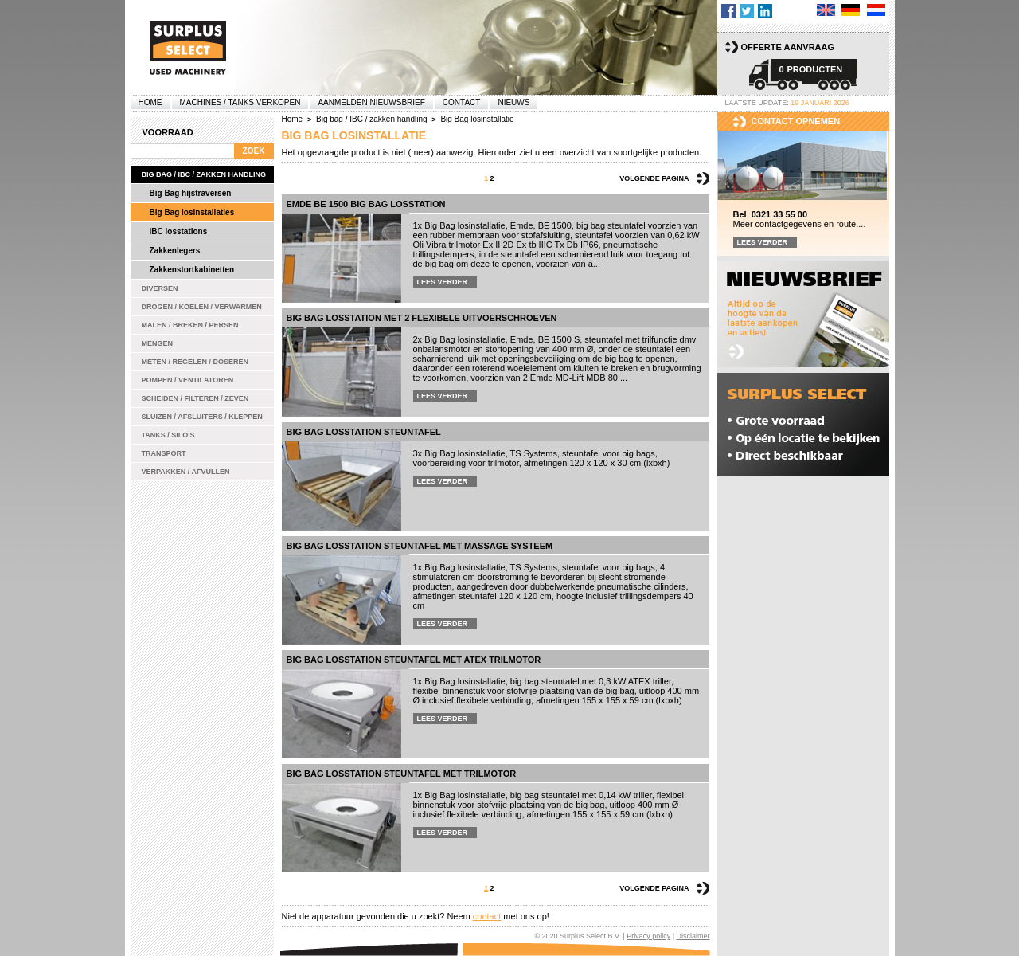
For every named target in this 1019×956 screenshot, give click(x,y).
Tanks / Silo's (168, 435)
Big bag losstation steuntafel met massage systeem (420, 545)
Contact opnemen (796, 121)
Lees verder (442, 282)
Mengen (158, 343)
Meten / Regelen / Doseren (195, 362)
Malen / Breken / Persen (190, 325)
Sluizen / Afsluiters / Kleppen (202, 417)
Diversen (160, 288)
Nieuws (513, 102)
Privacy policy (648, 936)
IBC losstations (179, 231)
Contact (462, 102)
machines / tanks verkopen (240, 102)
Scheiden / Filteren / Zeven (195, 398)
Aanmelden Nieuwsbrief (371, 102)
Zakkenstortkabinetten (192, 269)
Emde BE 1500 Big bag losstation (366, 204)
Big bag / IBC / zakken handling (204, 174)
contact (487, 916)
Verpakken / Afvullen (186, 472)
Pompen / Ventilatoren (188, 380)
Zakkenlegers (175, 250)
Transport (164, 453)
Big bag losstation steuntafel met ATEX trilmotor (414, 659)
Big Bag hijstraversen (191, 193)
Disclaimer (692, 936)
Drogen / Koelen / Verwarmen (202, 307)
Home (150, 102)
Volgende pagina (654, 178)
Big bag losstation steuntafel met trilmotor (402, 773)
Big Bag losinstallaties (192, 212)
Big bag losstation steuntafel (364, 432)
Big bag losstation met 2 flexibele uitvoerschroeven (422, 318)
